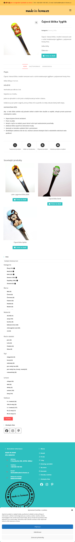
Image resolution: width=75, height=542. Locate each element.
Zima (9, 349)
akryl (10, 319)
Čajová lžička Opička (20, 242)
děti (9, 384)
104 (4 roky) (11, 404)
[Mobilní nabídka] (70, 10)
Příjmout (37, 527)
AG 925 (10, 316)
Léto (9, 343)
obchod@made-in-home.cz (20, 473)
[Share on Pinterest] (43, 146)
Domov (50, 30)
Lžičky (55, 30)
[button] (72, 510)
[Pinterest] (18, 430)
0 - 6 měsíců (11, 401)
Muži (9, 271)
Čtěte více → (45, 50)
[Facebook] (6, 430)
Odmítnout (37, 532)
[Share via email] (58, 146)
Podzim (10, 346)
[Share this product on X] (15, 146)
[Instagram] (12, 430)
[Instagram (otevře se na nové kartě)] (9, 3)
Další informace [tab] (34, 66)
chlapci (10, 381)
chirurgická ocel (13, 328)
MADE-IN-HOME (16, 478)
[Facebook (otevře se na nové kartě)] (5, 3)
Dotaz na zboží (49, 56)
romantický (12, 372)
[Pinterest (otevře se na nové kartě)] (7, 3)
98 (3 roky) (11, 414)
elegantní (11, 357)
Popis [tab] (25, 66)
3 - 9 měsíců (12, 407)
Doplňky (11, 280)
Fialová (10, 300)
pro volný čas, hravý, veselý (17, 369)
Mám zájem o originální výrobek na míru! (18, 2)
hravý (10, 360)
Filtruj (8, 419)
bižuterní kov (12, 325)
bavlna (10, 322)
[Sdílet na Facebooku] (29, 146)
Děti (9, 274)
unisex (10, 390)
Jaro (9, 340)
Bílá (9, 291)
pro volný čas (12, 366)
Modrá (10, 307)
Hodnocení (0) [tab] (47, 66)
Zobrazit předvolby (37, 537)
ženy (10, 393)
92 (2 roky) (11, 410)
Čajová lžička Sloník (55, 199)
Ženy (10, 268)
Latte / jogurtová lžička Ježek (20, 194)
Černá (10, 294)
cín (9, 331)
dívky (9, 387)
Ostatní (10, 283)
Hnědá (10, 303)
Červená (10, 297)
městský (10, 363)
